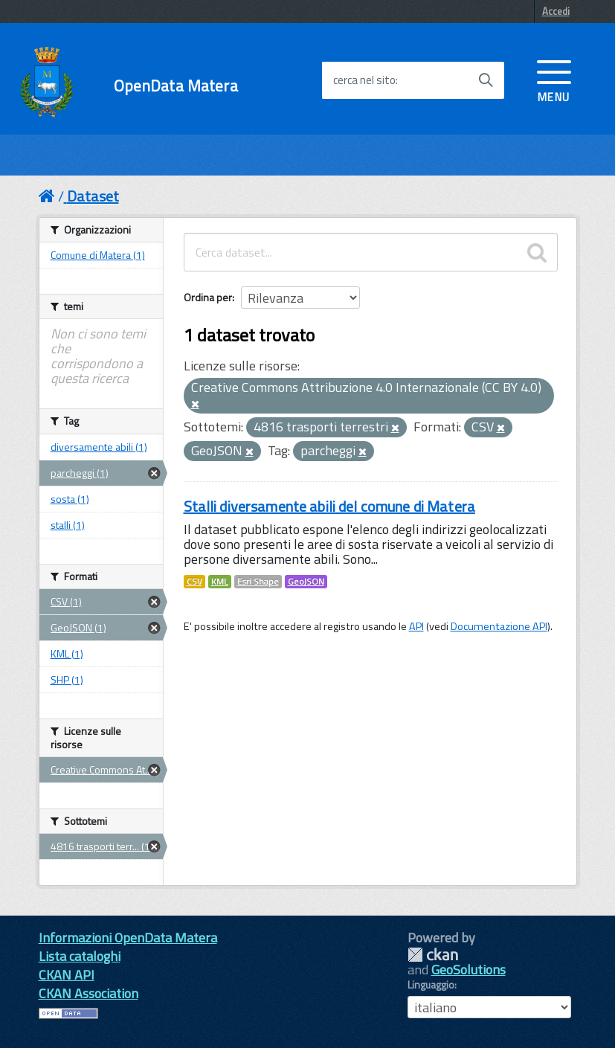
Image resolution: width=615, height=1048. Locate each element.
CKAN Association (88, 993)
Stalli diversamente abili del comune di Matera (329, 506)
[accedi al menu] (554, 79)
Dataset (93, 196)
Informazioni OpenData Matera (128, 938)
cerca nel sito (364, 80)
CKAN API (66, 975)
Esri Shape (258, 581)
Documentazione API (499, 626)
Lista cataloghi (79, 956)
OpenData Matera (176, 86)
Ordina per (208, 297)
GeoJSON (306, 581)
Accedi (556, 11)
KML (219, 581)
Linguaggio (431, 984)
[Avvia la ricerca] (485, 80)
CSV (194, 581)
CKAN (433, 954)
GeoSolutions (468, 969)
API (416, 626)
